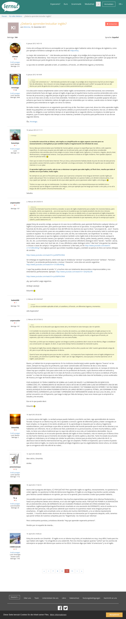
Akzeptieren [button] (114, 615)
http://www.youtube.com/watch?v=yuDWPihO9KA (46, 255)
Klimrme (27, 27)
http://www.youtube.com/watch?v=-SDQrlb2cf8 (74, 271)
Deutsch (14, 597)
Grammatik (76, 4)
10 (67, 571)
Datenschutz (74, 598)
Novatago (33, 121)
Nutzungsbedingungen (91, 598)
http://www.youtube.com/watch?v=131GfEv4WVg (45, 264)
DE (121, 4)
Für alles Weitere (15, 16)
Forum (4, 16)
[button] (98, 4)
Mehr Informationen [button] (58, 615)
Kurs (66, 4)
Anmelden (108, 4)
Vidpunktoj (74, 50)
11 (72, 571)
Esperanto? (55, 4)
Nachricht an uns (110, 598)
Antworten (112, 24)
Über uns (27, 598)
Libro (64, 598)
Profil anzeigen (15, 62)
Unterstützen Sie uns (50, 598)
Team (36, 598)
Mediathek (89, 4)
